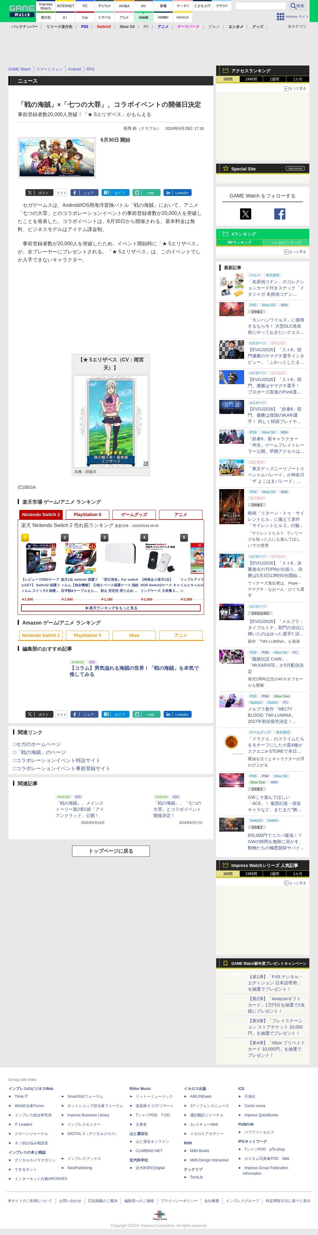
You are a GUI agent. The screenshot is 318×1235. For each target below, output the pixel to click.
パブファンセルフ (259, 1132)
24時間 (251, 79)
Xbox (134, 635)
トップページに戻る (111, 851)
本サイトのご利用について (30, 1201)
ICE (241, 1089)
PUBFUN (246, 1124)
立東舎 (141, 1124)
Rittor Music (140, 1089)
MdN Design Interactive (209, 1160)
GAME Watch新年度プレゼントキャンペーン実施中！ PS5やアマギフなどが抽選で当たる (269, 965)
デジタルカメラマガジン (35, 1160)
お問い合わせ (70, 1201)
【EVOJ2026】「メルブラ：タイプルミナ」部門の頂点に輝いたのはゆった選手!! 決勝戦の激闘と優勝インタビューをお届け (276, 634)
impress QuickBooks (261, 1115)
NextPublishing (79, 1168)
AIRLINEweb (200, 1096)
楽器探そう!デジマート (155, 1106)
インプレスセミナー (84, 1124)
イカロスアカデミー (207, 1134)
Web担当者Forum (29, 1106)
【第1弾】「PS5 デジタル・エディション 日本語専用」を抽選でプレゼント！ (275, 983)
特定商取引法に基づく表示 (288, 1201)
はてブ (120, 193)
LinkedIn (182, 193)
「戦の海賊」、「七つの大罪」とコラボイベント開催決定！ (177, 809)
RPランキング (240, 242)
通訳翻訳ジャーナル (207, 1115)
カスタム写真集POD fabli (266, 1158)
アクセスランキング (250, 70)
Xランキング (243, 234)
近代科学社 (138, 1160)
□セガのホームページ (37, 744)
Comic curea (254, 1106)
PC (146, 27)
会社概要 (211, 1201)
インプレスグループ (242, 1201)
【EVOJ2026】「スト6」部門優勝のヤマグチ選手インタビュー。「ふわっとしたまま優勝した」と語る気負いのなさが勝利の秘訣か (276, 362)
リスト (62, 193)
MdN (188, 1143)
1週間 (274, 79)
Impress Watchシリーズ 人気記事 (264, 865)
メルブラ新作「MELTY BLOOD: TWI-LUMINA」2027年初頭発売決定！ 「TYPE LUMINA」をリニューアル (275, 721)
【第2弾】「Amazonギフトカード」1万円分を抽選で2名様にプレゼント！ (276, 1005)
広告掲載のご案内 (103, 1201)
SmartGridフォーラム (85, 1096)
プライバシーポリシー (179, 1201)
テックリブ (193, 1169)
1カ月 (298, 79)
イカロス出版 (195, 1089)
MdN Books (199, 1151)
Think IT (21, 1096)
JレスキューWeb (204, 1124)
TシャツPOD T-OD (153, 1115)
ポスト (44, 193)
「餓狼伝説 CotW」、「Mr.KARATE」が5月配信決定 (276, 665)
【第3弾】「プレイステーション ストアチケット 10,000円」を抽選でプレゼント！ (275, 1027)
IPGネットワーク (252, 1141)
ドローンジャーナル (31, 1134)
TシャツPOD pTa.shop (264, 1149)
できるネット (26, 1169)
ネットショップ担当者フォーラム (95, 1106)
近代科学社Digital (150, 1168)
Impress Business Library (88, 1115)
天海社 (250, 1096)
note (151, 193)
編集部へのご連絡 (139, 1201)
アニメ (180, 514)
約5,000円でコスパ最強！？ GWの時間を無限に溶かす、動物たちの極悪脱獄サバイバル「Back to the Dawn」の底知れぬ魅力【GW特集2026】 (276, 848)
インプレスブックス (84, 1158)
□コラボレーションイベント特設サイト (57, 760)
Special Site (243, 168)
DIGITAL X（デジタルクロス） (93, 1134)
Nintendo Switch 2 (41, 514)
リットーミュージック (154, 1096)
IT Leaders (23, 1124)
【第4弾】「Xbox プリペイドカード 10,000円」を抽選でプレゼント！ (276, 1049)
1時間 (228, 79)
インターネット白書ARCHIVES (41, 1179)
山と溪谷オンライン (152, 1141)
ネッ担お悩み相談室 (31, 1143)
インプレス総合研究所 (33, 1115)
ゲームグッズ (134, 514)
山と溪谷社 (138, 1134)
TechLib (196, 1177)
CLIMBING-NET (149, 1151)
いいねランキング (286, 242)
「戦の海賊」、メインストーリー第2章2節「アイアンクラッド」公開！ (80, 809)
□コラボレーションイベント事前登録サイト (62, 768)
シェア (89, 193)
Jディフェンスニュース (209, 1106)
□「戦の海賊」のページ (39, 752)
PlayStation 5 (87, 514)
